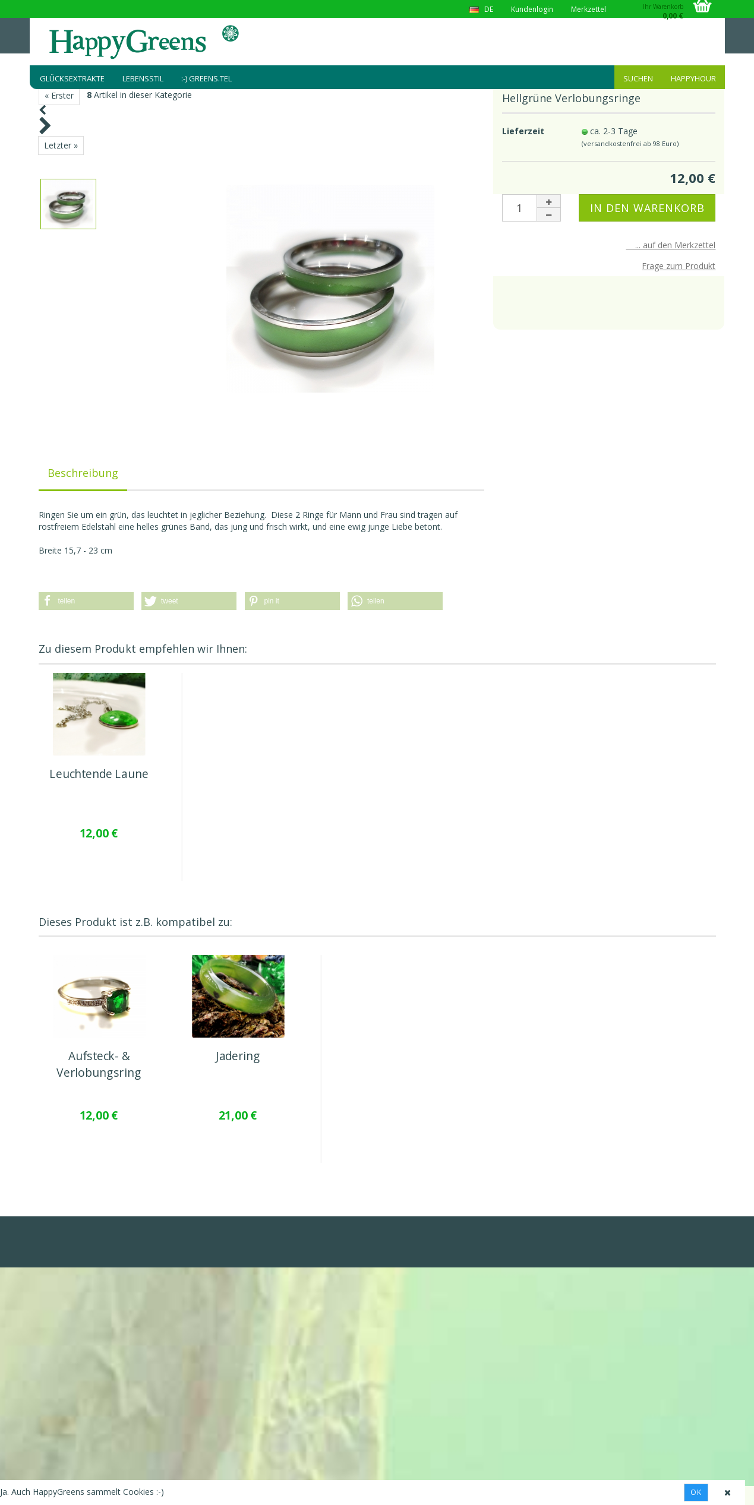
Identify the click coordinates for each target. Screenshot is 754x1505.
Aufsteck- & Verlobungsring (98, 1064)
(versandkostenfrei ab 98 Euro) (630, 143)
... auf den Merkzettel (670, 245)
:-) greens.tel (206, 78)
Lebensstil (142, 78)
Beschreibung (83, 473)
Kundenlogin (532, 9)
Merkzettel (588, 9)
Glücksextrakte (72, 78)
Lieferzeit (523, 131)
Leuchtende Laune (99, 774)
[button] (86, 601)
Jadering (238, 1056)
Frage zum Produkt (678, 265)
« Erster (59, 95)
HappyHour (693, 78)
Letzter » (61, 145)
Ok (696, 1492)
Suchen (638, 78)
